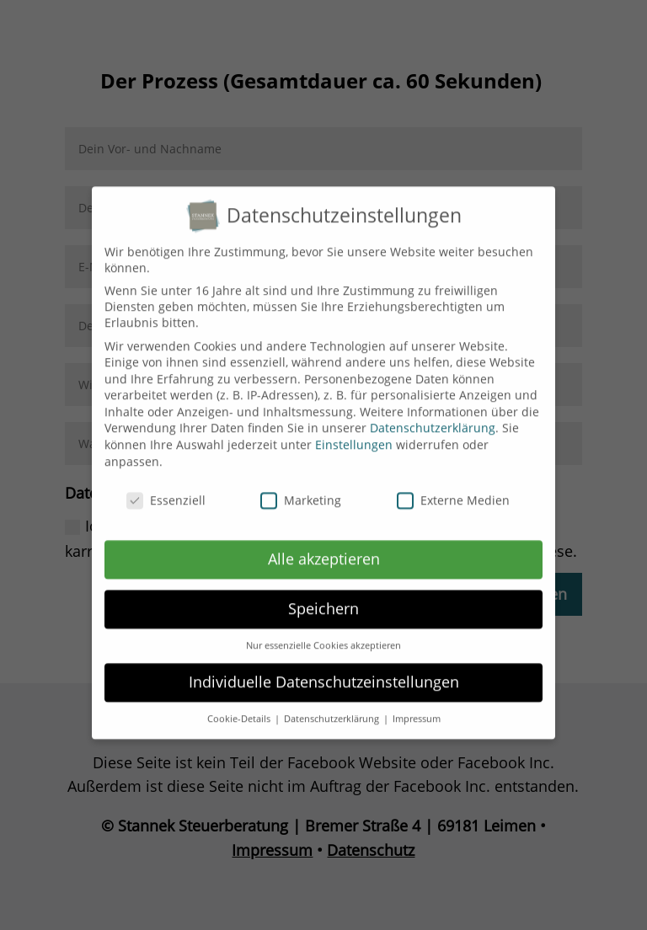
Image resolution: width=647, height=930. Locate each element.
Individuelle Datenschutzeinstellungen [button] (324, 670)
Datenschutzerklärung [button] (333, 708)
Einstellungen (354, 433)
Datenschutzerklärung (432, 417)
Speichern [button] (323, 597)
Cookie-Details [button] (240, 708)
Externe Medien (453, 488)
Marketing (300, 488)
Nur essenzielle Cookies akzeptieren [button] (323, 634)
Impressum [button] (417, 708)
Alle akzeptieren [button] (324, 547)
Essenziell (166, 488)
